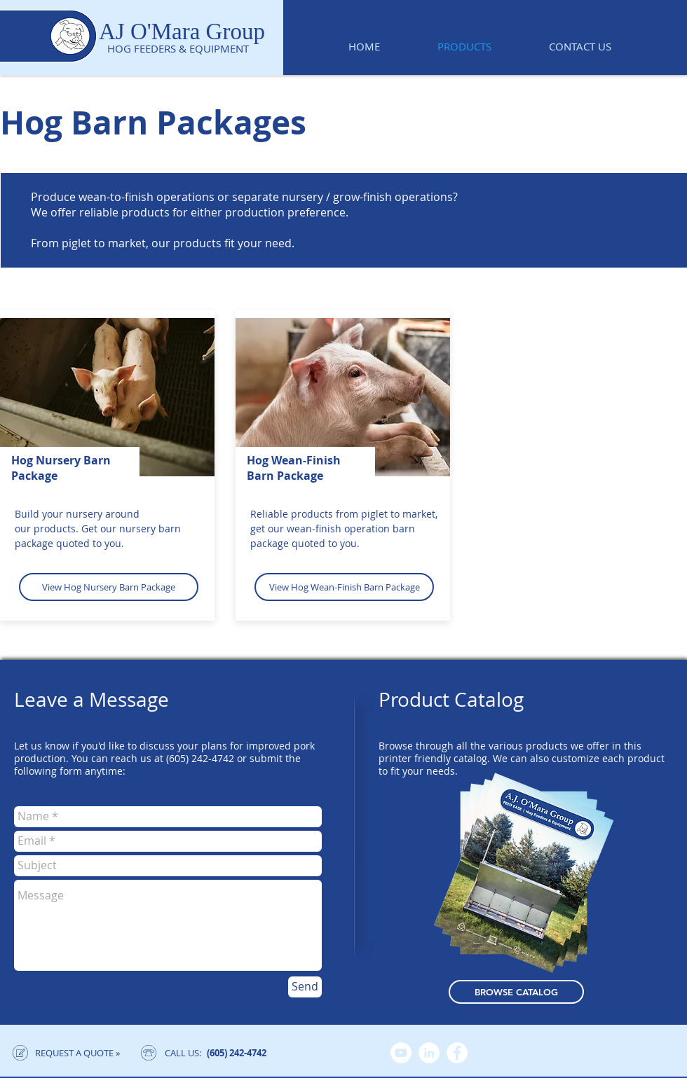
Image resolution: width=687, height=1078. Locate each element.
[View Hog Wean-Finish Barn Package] (344, 587)
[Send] (305, 986)
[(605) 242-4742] (236, 1052)
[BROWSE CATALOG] (516, 992)
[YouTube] (400, 1052)
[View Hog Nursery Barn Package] (108, 587)
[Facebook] (457, 1052)
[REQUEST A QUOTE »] (77, 1052)
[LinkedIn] (429, 1052)
